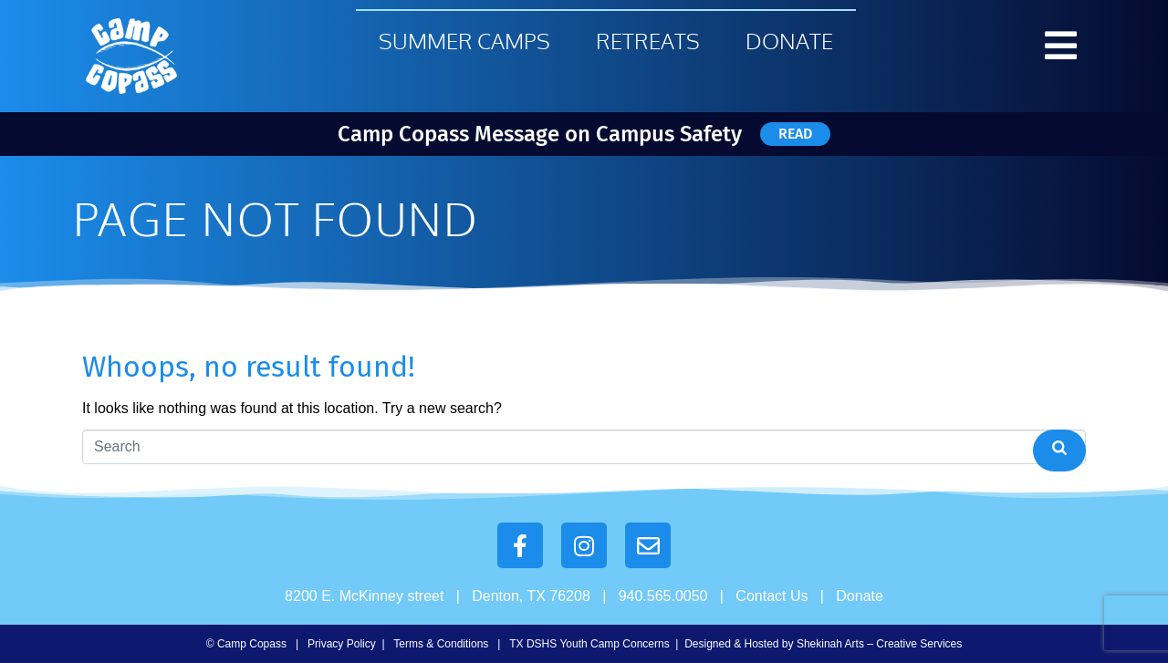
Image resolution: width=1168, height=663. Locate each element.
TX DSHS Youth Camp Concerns (589, 643)
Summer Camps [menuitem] (464, 40)
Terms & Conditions (440, 643)
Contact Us (771, 596)
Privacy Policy (342, 643)
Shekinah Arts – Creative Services (879, 643)
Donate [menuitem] (789, 40)
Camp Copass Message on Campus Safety (540, 134)
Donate (859, 596)
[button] (1061, 45)
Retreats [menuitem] (648, 40)
